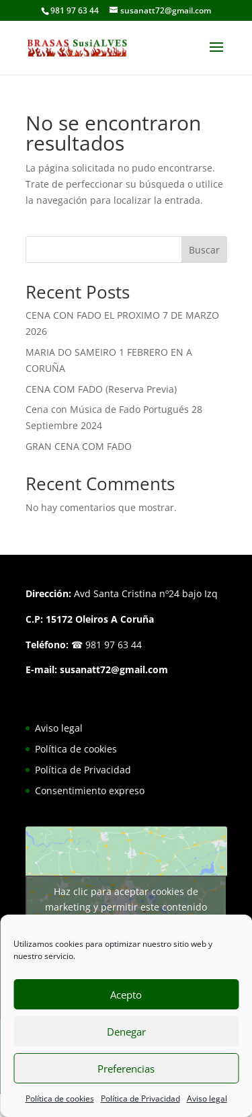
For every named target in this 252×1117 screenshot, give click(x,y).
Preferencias (126, 1068)
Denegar (126, 1031)
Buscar (204, 249)
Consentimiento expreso (89, 790)
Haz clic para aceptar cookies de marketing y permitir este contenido (126, 899)
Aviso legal (207, 1098)
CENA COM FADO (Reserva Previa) (101, 389)
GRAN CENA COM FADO (79, 446)
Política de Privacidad (140, 1098)
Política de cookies (60, 1098)
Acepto (126, 994)
